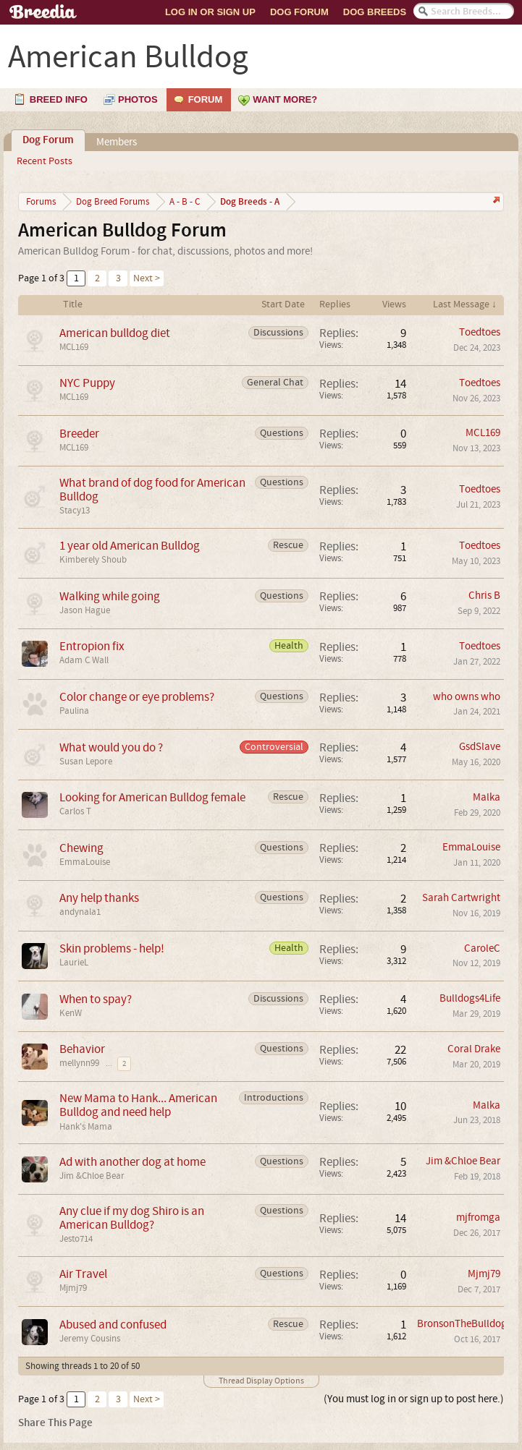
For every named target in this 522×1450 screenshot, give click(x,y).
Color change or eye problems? (136, 696)
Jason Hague (84, 610)
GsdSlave (479, 747)
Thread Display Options (261, 1381)
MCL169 (73, 347)
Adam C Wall (84, 660)
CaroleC (482, 948)
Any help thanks (99, 898)
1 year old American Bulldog (129, 545)
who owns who (466, 697)
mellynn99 (79, 1063)
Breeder (79, 433)
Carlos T (75, 811)
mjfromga (478, 1217)
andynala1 (80, 912)
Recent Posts (44, 161)
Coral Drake (473, 1049)
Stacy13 (74, 510)
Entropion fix (92, 646)
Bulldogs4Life (469, 998)
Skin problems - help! (111, 948)
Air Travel (83, 1274)
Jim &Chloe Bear (92, 1176)
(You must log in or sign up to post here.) (414, 1399)
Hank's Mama (85, 1127)
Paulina (74, 711)
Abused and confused (113, 1324)
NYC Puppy (87, 383)
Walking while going (109, 596)
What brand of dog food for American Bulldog (152, 489)
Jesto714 (76, 1239)
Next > (146, 278)
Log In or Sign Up (210, 12)
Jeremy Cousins (89, 1338)
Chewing (81, 848)
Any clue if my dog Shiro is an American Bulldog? (131, 1218)
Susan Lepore (85, 761)
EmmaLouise (84, 862)
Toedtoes (479, 332)
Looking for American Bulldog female (152, 797)
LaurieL (73, 962)
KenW (70, 1013)
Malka (486, 797)
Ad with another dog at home (132, 1161)
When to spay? (95, 999)
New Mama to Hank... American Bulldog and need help (138, 1105)
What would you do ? (111, 747)
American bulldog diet (114, 333)
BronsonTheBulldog (462, 1324)
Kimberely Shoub (93, 560)
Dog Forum (299, 12)
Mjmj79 (73, 1288)
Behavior (82, 1049)
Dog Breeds (374, 12)
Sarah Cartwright (461, 898)
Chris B (484, 595)
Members (116, 142)
